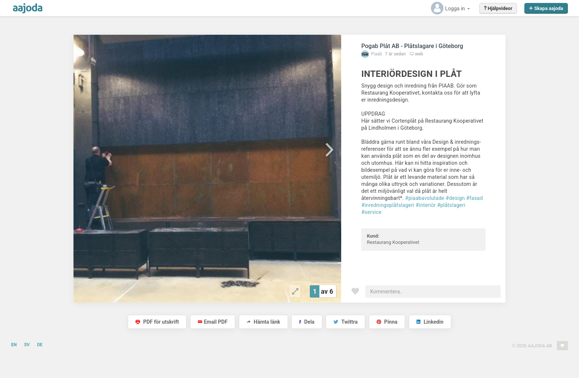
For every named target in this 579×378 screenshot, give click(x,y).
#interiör (426, 205)
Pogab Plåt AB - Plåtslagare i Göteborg (412, 46)
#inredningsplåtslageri (387, 205)
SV (27, 344)
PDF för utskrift (157, 322)
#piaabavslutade (424, 198)
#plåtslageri (451, 205)
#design (455, 198)
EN (14, 344)
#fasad (474, 198)
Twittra (345, 322)
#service (371, 212)
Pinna (387, 322)
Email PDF (212, 322)
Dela (306, 322)
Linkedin (430, 322)
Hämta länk (263, 322)
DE (39, 344)
